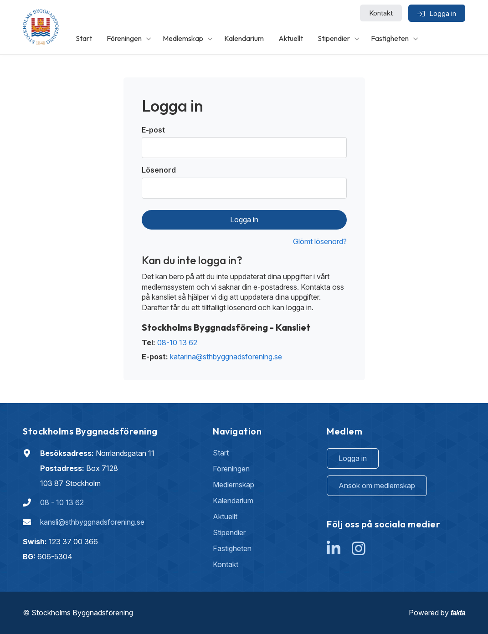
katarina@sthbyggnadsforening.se (226, 356)
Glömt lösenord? (320, 241)
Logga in (244, 219)
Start (84, 38)
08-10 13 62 (177, 342)
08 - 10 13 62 (62, 502)
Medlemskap (183, 38)
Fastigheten (390, 38)
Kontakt (381, 13)
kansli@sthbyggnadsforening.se (92, 522)
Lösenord (159, 169)
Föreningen (124, 38)
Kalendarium (244, 38)
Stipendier (334, 38)
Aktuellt (290, 38)
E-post (153, 129)
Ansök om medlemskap (377, 485)
